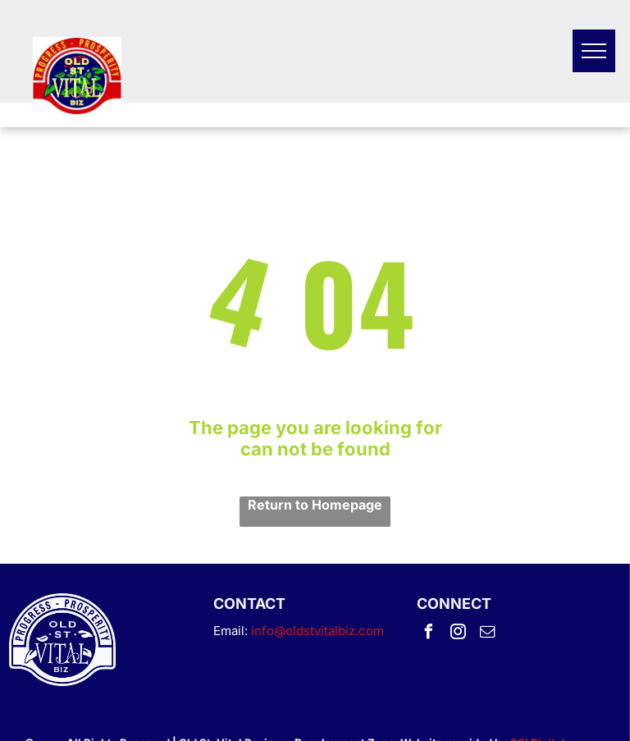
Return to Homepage (315, 504)
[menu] (594, 51)
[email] (487, 633)
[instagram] (457, 633)
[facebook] (428, 633)
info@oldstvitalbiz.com (317, 630)
